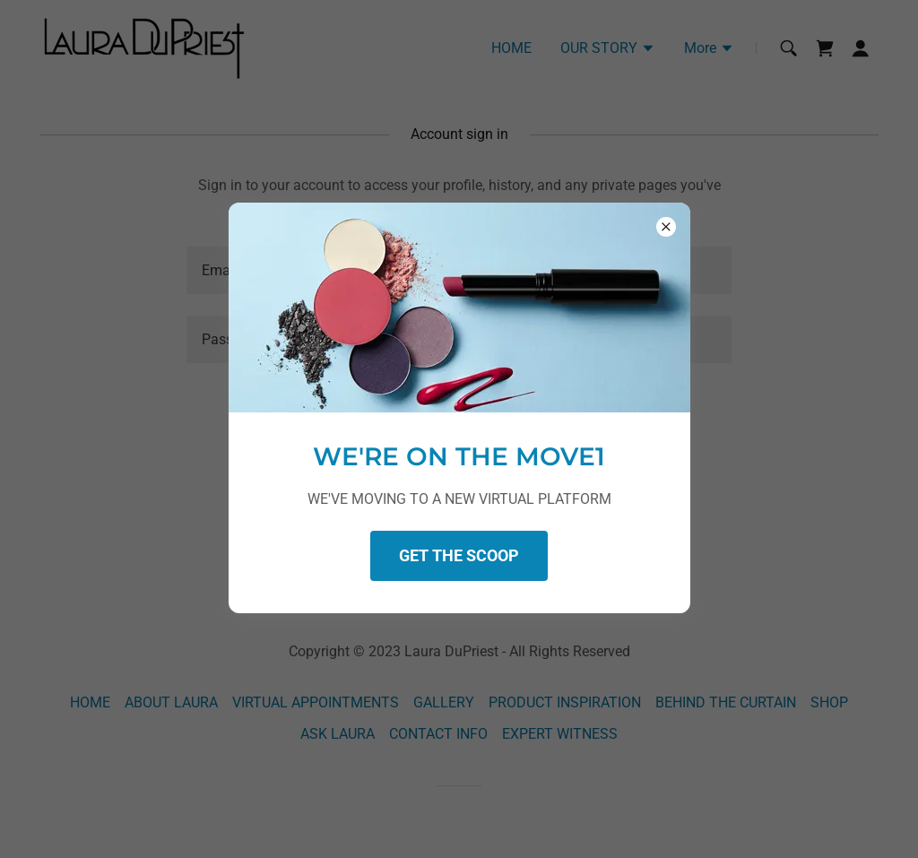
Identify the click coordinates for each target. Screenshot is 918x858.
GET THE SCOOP (459, 555)
